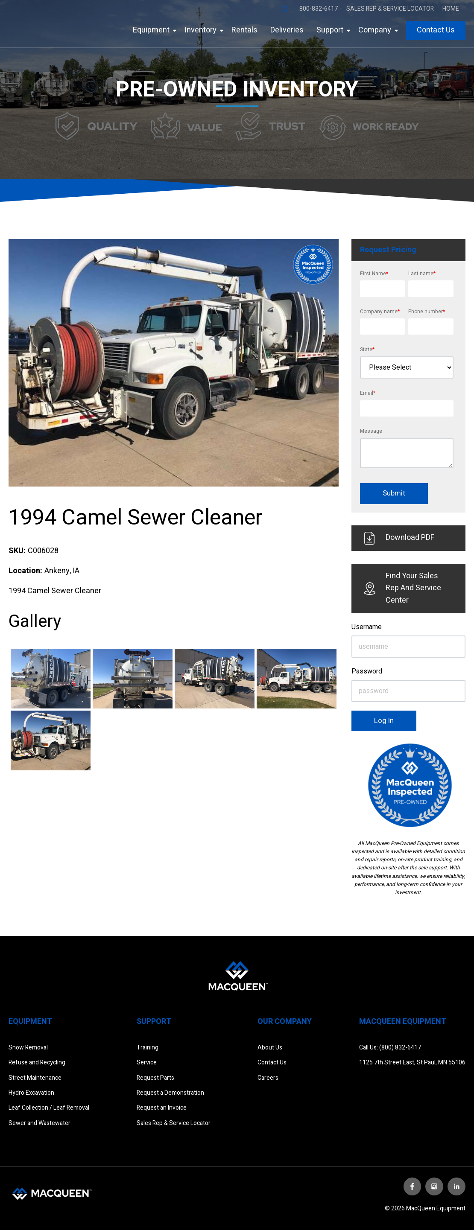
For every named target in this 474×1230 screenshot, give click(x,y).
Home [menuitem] (450, 8)
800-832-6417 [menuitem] (318, 8)
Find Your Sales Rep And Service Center (402, 588)
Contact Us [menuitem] (436, 30)
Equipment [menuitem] (151, 30)
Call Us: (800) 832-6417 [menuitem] (390, 1047)
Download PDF (399, 538)
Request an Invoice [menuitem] (162, 1107)
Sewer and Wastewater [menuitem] (39, 1123)
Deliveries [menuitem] (287, 30)
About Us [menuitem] (269, 1047)
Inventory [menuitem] (200, 30)
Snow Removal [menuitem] (28, 1047)
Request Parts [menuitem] (155, 1077)
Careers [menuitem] (267, 1077)
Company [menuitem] (374, 30)
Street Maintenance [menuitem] (35, 1077)
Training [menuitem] (147, 1047)
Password (366, 671)
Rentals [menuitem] (244, 30)
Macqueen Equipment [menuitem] (402, 1021)
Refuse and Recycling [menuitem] (37, 1062)
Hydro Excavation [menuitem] (31, 1092)
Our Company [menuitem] (284, 1021)
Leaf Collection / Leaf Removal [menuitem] (49, 1107)
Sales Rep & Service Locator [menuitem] (390, 8)
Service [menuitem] (147, 1062)
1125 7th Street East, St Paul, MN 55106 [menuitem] (412, 1062)
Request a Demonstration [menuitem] (170, 1092)
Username (366, 627)
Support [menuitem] (329, 30)
